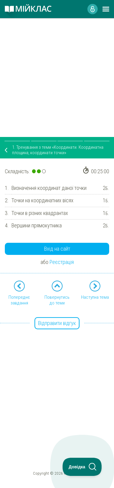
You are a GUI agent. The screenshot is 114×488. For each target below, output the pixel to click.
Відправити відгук (57, 323)
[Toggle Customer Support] (82, 467)
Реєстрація (62, 262)
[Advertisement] (57, 75)
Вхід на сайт (57, 249)
